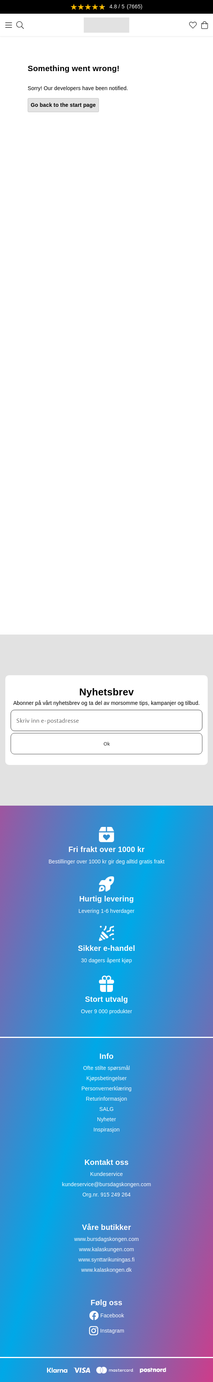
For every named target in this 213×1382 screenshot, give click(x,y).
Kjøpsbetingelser (106, 1078)
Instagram (112, 1331)
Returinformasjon (106, 1099)
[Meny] (8, 25)
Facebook (112, 1315)
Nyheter (106, 1119)
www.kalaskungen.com (106, 1249)
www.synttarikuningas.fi (106, 1260)
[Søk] (20, 25)
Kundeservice (106, 1174)
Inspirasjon (106, 1130)
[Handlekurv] (204, 25)
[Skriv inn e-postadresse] (106, 720)
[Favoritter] (193, 25)
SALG (106, 1109)
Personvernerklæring (106, 1088)
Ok (106, 743)
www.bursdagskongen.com (106, 1239)
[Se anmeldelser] (106, 7)
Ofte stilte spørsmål (106, 1068)
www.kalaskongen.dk (106, 1270)
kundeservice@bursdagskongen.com (106, 1184)
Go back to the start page (63, 105)
